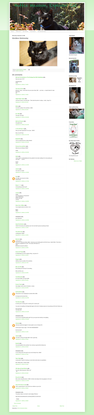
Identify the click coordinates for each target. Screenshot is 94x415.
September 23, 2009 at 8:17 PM (22, 262)
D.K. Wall (18, 113)
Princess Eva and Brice (21, 146)
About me (18, 31)
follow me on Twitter (78, 161)
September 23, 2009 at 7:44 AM (22, 94)
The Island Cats (19, 231)
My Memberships (42, 31)
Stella (17, 156)
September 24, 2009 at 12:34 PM (22, 380)
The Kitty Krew (19, 301)
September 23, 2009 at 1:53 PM (22, 235)
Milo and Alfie (19, 266)
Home (12, 31)
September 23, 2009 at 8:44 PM (22, 272)
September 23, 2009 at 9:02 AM (22, 109)
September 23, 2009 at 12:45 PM (22, 220)
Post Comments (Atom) (22, 408)
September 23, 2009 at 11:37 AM (22, 181)
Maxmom (18, 239)
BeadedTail (18, 138)
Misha (17, 106)
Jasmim (17, 168)
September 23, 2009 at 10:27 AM (22, 134)
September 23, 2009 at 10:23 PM (22, 297)
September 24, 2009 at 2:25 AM (22, 339)
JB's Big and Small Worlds (21, 368)
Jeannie (17, 335)
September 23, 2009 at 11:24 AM (22, 164)
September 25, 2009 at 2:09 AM (22, 388)
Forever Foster (19, 284)
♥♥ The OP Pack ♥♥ (20, 128)
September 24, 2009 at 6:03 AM (22, 373)
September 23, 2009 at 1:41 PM (22, 227)
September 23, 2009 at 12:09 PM (22, 201)
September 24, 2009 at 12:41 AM (22, 311)
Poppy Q (17, 259)
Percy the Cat (18, 377)
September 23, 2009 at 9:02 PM (22, 287)
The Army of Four (19, 88)
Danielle (17, 343)
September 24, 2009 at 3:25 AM (22, 346)
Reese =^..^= (18, 185)
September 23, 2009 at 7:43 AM (22, 84)
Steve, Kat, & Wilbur (20, 205)
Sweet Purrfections (20, 224)
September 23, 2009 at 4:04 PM (22, 255)
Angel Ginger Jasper (20, 98)
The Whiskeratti (19, 276)
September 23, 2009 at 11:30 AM (22, 172)
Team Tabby (18, 358)
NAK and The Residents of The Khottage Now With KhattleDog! (29, 77)
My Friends (25, 31)
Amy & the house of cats (21, 384)
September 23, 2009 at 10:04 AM (22, 117)
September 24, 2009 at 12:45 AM (22, 319)
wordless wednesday (19, 70)
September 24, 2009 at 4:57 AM (22, 354)
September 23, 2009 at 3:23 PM (22, 247)
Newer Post (15, 406)
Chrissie (17, 323)
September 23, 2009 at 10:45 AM (22, 152)
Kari (16, 176)
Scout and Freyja (19, 251)
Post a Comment (17, 403)
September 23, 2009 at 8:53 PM (22, 280)
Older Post (62, 406)
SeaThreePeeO (19, 291)
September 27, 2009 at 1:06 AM (22, 400)
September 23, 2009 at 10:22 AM (22, 124)
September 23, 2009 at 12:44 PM (22, 212)
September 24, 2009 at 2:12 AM (22, 331)
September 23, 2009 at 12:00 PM (22, 188)
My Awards (33, 31)
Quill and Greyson (19, 121)
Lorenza (17, 192)
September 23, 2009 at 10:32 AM (22, 142)
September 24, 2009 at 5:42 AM (22, 364)
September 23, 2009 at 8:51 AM (22, 102)
